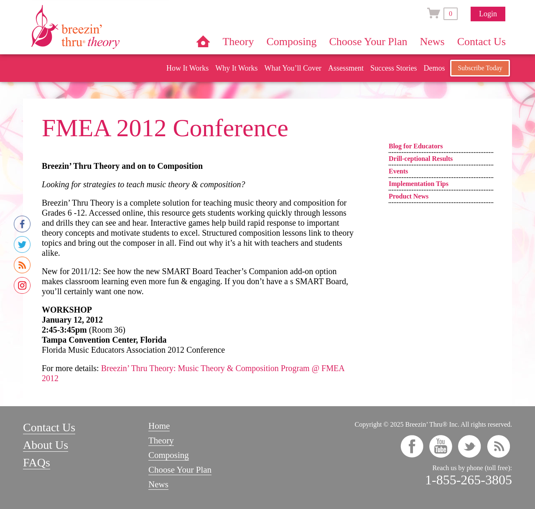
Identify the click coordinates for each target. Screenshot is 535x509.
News (432, 42)
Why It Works (236, 68)
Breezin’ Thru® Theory (100, 26)
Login (488, 14)
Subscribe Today (480, 67)
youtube (440, 446)
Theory (238, 42)
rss (498, 446)
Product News (408, 196)
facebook (411, 446)
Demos (434, 68)
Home (203, 41)
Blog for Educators (416, 146)
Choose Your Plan (368, 42)
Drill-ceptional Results (421, 158)
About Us (45, 444)
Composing (292, 42)
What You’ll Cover (292, 68)
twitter (469, 446)
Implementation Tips (418, 183)
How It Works (187, 68)
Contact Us (481, 42)
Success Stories (393, 68)
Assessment (346, 68)
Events (398, 171)
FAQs (36, 462)
